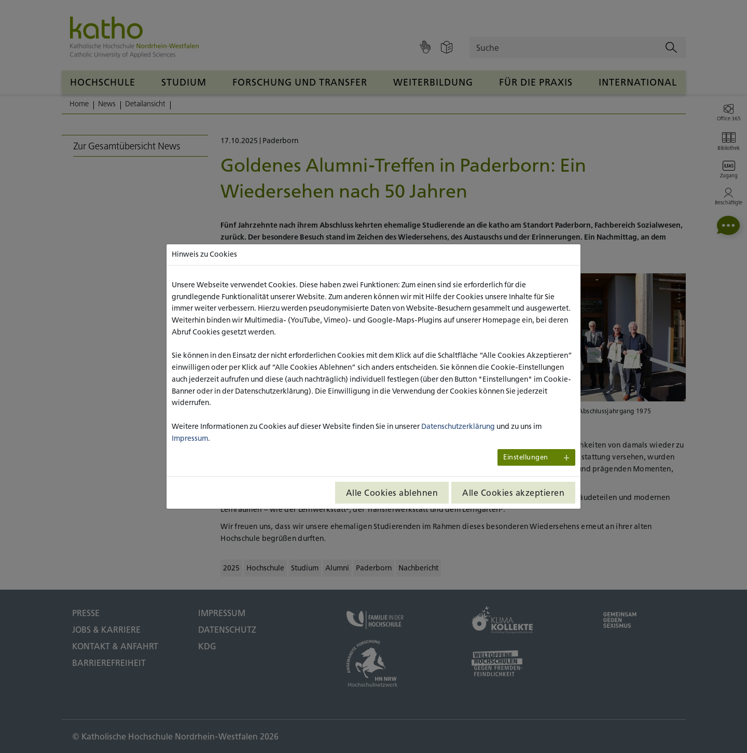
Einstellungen (525, 457)
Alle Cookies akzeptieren (513, 492)
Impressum (190, 438)
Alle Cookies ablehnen (392, 492)
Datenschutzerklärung (458, 426)
